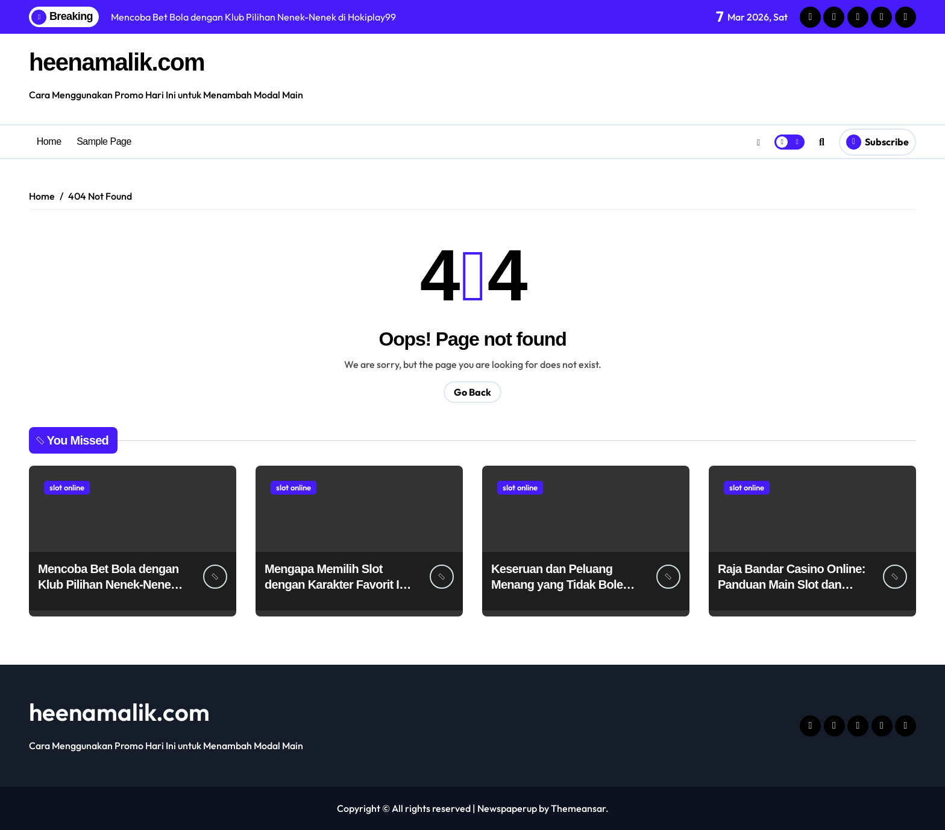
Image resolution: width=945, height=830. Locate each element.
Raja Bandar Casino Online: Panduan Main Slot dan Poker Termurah (791, 584)
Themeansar (578, 808)
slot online (66, 487)
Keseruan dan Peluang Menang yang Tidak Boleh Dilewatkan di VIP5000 (560, 584)
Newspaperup (507, 808)
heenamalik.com (116, 62)
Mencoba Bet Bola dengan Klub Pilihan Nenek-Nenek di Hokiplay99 (108, 584)
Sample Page (104, 141)
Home (49, 141)
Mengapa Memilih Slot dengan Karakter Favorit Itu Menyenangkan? (337, 584)
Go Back (472, 392)
